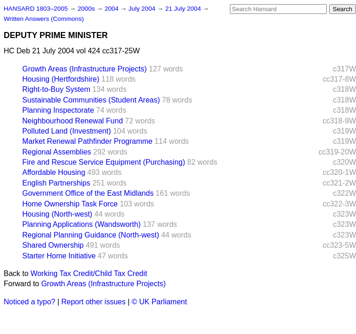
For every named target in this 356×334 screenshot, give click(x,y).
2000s (86, 8)
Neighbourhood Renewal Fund (72, 121)
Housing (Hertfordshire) (60, 79)
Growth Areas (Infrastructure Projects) (84, 69)
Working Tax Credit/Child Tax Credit (89, 273)
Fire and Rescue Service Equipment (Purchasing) (103, 162)
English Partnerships (56, 183)
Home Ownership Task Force (70, 204)
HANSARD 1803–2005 (36, 8)
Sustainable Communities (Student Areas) (91, 100)
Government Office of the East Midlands (87, 193)
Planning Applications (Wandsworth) (81, 224)
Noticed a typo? (29, 302)
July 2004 (142, 8)
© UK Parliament (159, 302)
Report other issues (93, 302)
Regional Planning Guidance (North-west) (90, 235)
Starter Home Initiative (58, 256)
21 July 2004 (184, 8)
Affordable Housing (53, 172)
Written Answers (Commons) (44, 18)
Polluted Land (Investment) (66, 131)
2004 (113, 8)
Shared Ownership (53, 245)
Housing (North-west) (57, 214)
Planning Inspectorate (58, 110)
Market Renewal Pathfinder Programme (87, 141)
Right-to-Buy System (56, 89)
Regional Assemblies (56, 152)
